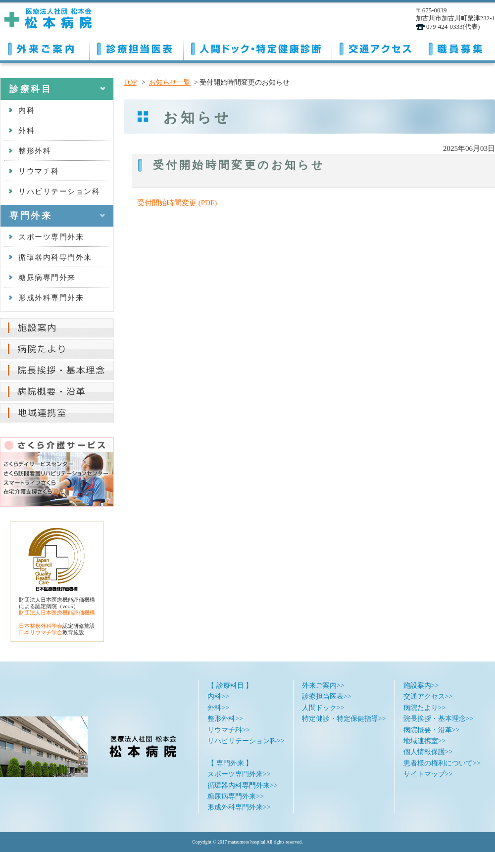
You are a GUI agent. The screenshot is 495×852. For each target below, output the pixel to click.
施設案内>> (421, 685)
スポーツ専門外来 (51, 237)
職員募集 (458, 47)
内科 (26, 110)
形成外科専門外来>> (239, 807)
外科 (26, 131)
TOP (130, 82)
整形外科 (34, 151)
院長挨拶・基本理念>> (438, 718)
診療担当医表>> (326, 696)
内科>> (218, 696)
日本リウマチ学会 (40, 632)
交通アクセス (376, 47)
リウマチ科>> (228, 730)
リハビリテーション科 (59, 191)
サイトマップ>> (428, 774)
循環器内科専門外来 (55, 257)
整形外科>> (225, 718)
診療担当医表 (136, 47)
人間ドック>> (323, 707)
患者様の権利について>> (442, 763)
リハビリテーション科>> (246, 741)
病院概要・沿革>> (431, 730)
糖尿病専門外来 (47, 278)
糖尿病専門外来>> (235, 796)
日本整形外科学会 (40, 626)
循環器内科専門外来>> (242, 785)
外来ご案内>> (323, 685)
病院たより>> (424, 707)
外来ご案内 (44, 47)
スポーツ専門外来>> (239, 774)
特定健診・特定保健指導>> (344, 718)
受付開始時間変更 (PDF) (177, 203)
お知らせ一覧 (170, 82)
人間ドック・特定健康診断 (257, 47)
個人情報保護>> (428, 752)
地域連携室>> (424, 741)
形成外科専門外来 (51, 298)
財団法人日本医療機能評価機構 (57, 612)
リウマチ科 (38, 171)
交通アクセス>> (428, 696)
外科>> (218, 707)
